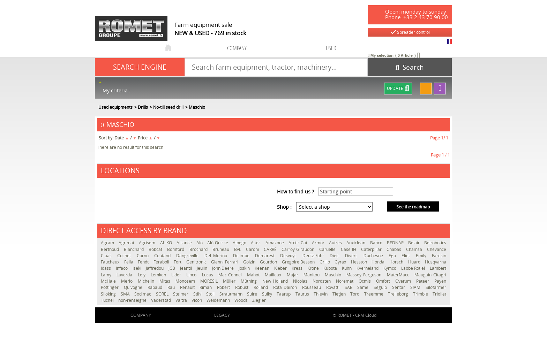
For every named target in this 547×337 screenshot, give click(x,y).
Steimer (181, 294)
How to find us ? (295, 191)
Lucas (208, 275)
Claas (107, 256)
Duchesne (374, 256)
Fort (178, 262)
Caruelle (328, 249)
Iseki (138, 268)
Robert (224, 287)
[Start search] (410, 67)
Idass (106, 268)
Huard (415, 262)
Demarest (266, 256)
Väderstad (161, 300)
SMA (126, 294)
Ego (393, 256)
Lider (177, 275)
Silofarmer (436, 287)
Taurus (302, 294)
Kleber (281, 268)
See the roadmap (413, 207)
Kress (298, 268)
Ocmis (366, 281)
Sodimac (143, 294)
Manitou (312, 275)
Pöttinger (110, 287)
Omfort (384, 281)
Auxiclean (356, 243)
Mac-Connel (230, 275)
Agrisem (147, 243)
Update (398, 88)
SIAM (416, 287)
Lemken (159, 275)
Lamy (107, 275)
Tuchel (108, 300)
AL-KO (166, 243)
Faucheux (111, 262)
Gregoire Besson (299, 262)
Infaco (122, 268)
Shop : (284, 207)
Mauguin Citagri (430, 275)
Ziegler (259, 300)
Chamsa (415, 249)
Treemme (374, 294)
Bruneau (221, 249)
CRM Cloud (365, 315)
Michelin (147, 281)
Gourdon (269, 262)
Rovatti (333, 287)
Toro (355, 294)
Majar (293, 275)
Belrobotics (435, 243)
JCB (172, 268)
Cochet (125, 256)
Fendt (144, 262)
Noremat (345, 281)
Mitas (165, 281)
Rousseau (312, 287)
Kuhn (347, 268)
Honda (379, 262)
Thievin (321, 294)
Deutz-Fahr (314, 256)
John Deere (223, 268)
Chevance (436, 249)
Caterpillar (372, 249)
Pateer (423, 281)
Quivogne (134, 287)
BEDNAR (396, 243)
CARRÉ (271, 249)
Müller (230, 281)
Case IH (349, 249)
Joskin (245, 268)
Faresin (439, 256)
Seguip (381, 287)
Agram (108, 243)
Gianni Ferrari (225, 262)
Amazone (275, 243)
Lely (142, 275)
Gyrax (341, 262)
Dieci (336, 256)
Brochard (199, 249)
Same (363, 287)
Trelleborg (399, 294)
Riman (206, 287)
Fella (129, 262)
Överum (404, 281)
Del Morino (217, 256)
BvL (238, 249)
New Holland (276, 281)
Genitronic (197, 262)
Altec (256, 243)
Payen (440, 281)
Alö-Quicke (218, 243)
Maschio (334, 275)
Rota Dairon (286, 287)
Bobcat (156, 249)
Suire (252, 294)
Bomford (176, 249)
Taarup (284, 294)
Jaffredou (155, 268)
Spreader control (410, 32)
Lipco (192, 275)
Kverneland (368, 268)
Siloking (109, 294)
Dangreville (188, 256)
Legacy (222, 315)
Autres (336, 243)
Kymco (390, 268)
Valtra (181, 300)
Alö (200, 243)
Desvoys (289, 256)
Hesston (359, 262)
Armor (318, 243)
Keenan (263, 268)
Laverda (125, 275)
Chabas (395, 249)
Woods (241, 300)
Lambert (438, 268)
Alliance (185, 243)
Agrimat (127, 243)
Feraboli (162, 262)
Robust (242, 287)
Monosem (186, 281)
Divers (352, 256)
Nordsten (322, 281)
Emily (422, 256)
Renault (188, 287)
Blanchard (134, 249)
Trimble (421, 294)
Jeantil (186, 268)
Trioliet (439, 294)
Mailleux (274, 275)
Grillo (325, 262)
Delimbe (242, 256)
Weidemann (219, 300)
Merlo (127, 281)
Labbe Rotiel (414, 268)
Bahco (376, 243)
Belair (414, 243)
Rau (172, 287)
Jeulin (203, 268)
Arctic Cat (298, 243)
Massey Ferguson (364, 275)
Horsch (397, 262)
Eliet (407, 256)
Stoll (211, 294)
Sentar (399, 287)
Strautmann (231, 294)
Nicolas (301, 281)
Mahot (254, 275)
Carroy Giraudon (299, 249)
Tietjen (339, 294)
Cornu (144, 256)
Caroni (253, 249)
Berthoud (110, 249)
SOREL (163, 294)
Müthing (249, 281)
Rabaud (156, 287)
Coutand (163, 256)
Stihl (198, 294)
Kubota (330, 268)
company (237, 48)
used (331, 48)
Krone (313, 268)
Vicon (197, 300)
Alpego (240, 243)
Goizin (250, 262)
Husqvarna (435, 262)
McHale (109, 281)
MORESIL (209, 281)
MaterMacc (399, 275)
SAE (349, 287)
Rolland (262, 287)
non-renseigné (133, 300)
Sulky (268, 294)
